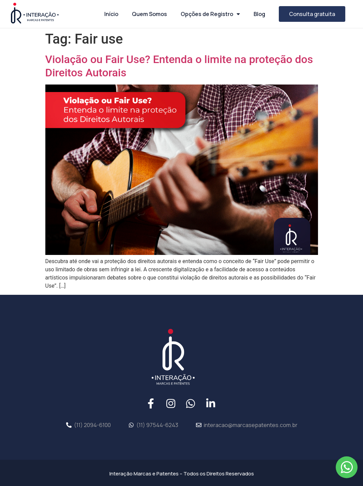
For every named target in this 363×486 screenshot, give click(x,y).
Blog (259, 14)
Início (111, 14)
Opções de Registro (210, 14)
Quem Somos (149, 14)
